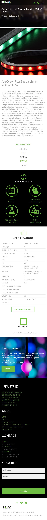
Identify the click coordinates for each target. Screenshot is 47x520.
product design (35, 222)
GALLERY (5, 420)
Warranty (11, 202)
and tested (12, 222)
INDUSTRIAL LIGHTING (10, 397)
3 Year (11, 199)
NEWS (4, 417)
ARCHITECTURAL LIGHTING (12, 392)
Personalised (35, 199)
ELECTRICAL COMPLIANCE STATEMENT (16, 425)
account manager (35, 202)
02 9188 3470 (7, 447)
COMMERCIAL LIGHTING (11, 395)
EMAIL (5, 442)
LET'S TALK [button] (8, 369)
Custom (35, 220)
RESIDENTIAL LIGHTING (10, 400)
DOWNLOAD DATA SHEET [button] (23, 309)
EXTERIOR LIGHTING (9, 405)
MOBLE (31, 512)
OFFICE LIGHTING (8, 403)
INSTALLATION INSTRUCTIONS (13, 427)
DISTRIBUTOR (7, 430)
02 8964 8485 (7, 452)
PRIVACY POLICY (8, 422)
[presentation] (16, 483)
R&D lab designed (11, 220)
